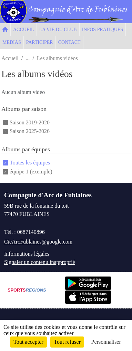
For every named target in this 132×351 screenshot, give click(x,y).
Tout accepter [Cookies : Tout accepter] (28, 342)
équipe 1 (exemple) (31, 171)
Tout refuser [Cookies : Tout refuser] (67, 342)
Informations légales (26, 254)
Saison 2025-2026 (30, 131)
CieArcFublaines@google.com (38, 242)
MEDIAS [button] (11, 42)
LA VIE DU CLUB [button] (58, 29)
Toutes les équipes (30, 163)
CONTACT (69, 42)
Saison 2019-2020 (30, 122)
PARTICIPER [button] (39, 42)
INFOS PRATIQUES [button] (102, 29)
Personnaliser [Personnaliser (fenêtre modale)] (106, 342)
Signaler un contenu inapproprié (39, 262)
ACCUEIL (23, 29)
